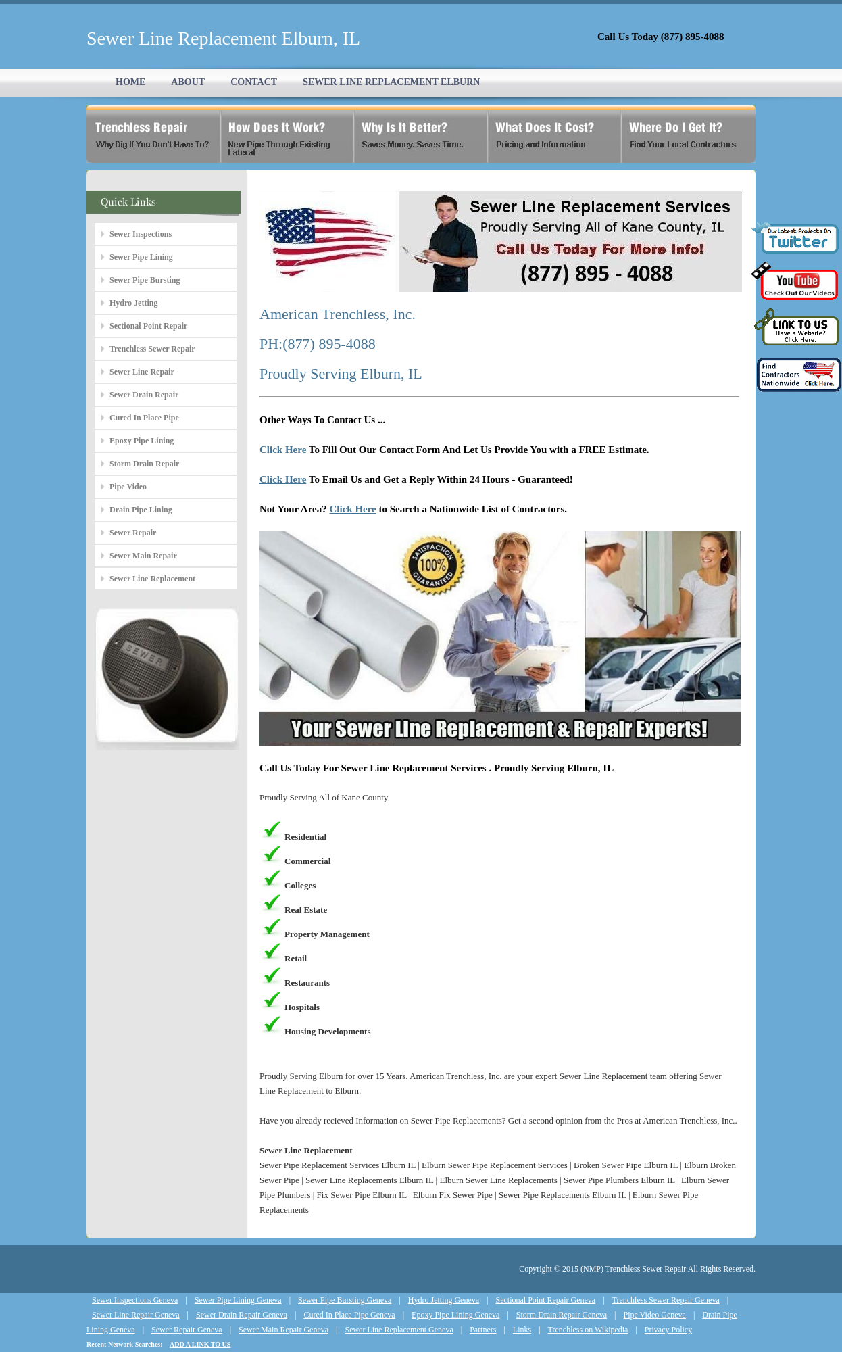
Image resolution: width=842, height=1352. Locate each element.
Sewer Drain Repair (143, 395)
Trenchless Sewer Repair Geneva (666, 1300)
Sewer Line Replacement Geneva (399, 1329)
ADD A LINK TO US (200, 1344)
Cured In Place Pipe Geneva (349, 1315)
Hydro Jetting (133, 303)
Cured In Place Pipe (144, 417)
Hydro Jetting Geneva (443, 1300)
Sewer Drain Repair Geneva (241, 1315)
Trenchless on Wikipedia (588, 1329)
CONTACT (253, 82)
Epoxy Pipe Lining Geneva (455, 1315)
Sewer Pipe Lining (141, 257)
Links (522, 1329)
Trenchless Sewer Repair (152, 349)
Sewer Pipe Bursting (144, 280)
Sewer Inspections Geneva (135, 1300)
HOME (130, 82)
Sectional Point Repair (148, 326)
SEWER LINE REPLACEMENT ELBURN (391, 82)
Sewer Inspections (140, 234)
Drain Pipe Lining (140, 509)
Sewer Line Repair (141, 372)
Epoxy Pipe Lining (141, 440)
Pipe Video (128, 486)
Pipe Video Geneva (655, 1315)
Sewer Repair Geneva (186, 1329)
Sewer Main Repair (143, 555)
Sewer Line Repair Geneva (136, 1315)
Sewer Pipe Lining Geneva (238, 1300)
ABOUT (188, 82)
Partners (483, 1329)
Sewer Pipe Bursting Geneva (344, 1300)
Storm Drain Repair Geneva (561, 1315)
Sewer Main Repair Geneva (283, 1329)
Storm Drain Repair (144, 463)
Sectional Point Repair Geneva (546, 1300)
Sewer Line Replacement (152, 578)
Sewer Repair (132, 532)
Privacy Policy (668, 1329)
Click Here (282, 449)
